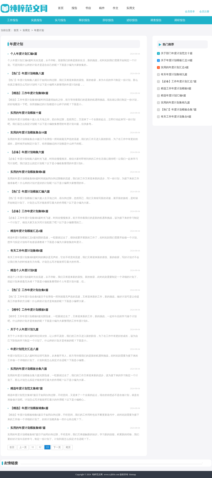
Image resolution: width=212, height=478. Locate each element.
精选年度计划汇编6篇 (173, 95)
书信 (88, 8)
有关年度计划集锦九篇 (174, 74)
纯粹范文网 (97, 474)
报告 (74, 8)
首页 (61, 8)
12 (40, 447)
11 (33, 447)
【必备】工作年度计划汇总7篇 (179, 81)
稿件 (102, 8)
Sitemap (132, 474)
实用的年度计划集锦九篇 (175, 102)
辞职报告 (108, 20)
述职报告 (132, 20)
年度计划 (39, 30)
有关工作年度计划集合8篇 (176, 116)
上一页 (23, 447)
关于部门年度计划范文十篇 (177, 53)
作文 (115, 8)
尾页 (68, 447)
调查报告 (156, 20)
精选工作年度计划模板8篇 (176, 88)
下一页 (57, 447)
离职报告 (84, 20)
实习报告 (60, 20)
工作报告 (12, 20)
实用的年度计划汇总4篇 (175, 67)
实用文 (130, 8)
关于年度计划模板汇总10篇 (177, 60)
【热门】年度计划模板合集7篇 (179, 109)
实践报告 (36, 20)
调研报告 (179, 20)
